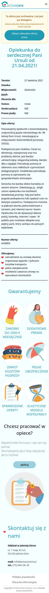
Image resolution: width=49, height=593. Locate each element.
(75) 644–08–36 (21, 565)
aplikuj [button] (24, 464)
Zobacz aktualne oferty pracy (24, 35)
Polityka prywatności (23, 576)
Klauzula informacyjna (24, 582)
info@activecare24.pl (25, 561)
